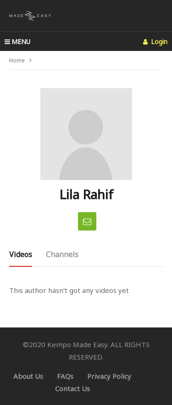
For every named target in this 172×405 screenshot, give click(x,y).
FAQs (65, 376)
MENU (17, 41)
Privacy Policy (109, 376)
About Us (28, 376)
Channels (62, 254)
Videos (20, 254)
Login (155, 41)
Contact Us (72, 388)
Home (17, 60)
